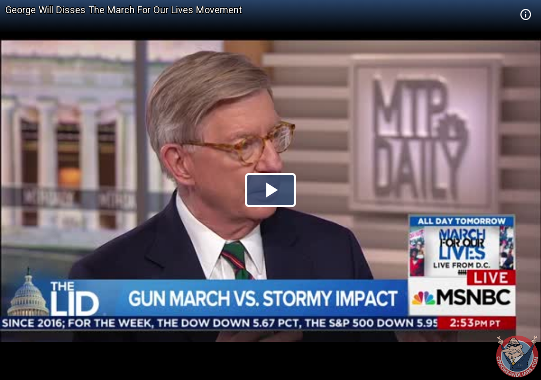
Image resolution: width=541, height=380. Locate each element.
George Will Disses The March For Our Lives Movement (123, 9)
